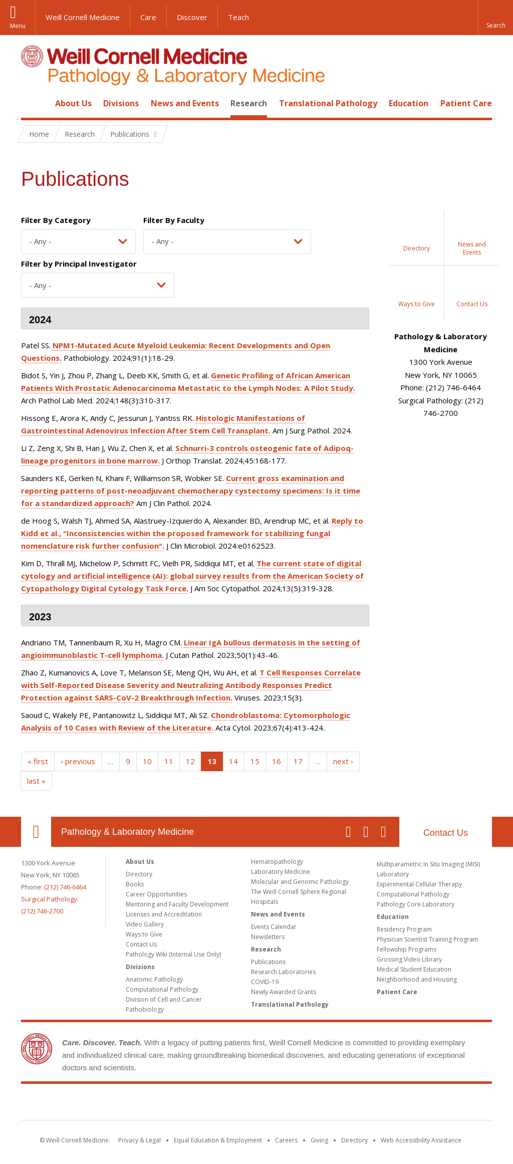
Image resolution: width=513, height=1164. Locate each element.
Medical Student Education (414, 969)
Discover (192, 17)
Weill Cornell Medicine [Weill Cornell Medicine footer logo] (256, 1104)
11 (168, 761)
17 (298, 761)
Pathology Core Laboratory (415, 904)
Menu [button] (18, 26)
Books (135, 884)
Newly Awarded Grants (283, 992)
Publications (268, 962)
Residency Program (404, 929)
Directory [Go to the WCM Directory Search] (354, 1140)
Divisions (121, 103)
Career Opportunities (156, 894)
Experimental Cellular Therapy (419, 884)
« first (38, 761)
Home (32, 103)
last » (36, 781)
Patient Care (466, 103)
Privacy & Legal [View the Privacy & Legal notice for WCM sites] (139, 1140)
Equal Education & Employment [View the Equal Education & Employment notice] (218, 1140)
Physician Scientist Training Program (427, 939)
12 (190, 761)
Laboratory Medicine (280, 871)
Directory (139, 874)
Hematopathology (277, 861)
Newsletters (268, 937)
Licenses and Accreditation (164, 914)
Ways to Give (144, 934)
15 (255, 761)
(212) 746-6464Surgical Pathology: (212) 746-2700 (53, 898)
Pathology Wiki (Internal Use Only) (173, 954)
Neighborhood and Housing (417, 979)
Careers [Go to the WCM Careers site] (286, 1140)
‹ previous (78, 761)
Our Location (36, 832)
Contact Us (445, 833)
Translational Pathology (328, 103)
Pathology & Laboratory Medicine (127, 832)
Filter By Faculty (173, 220)
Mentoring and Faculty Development (177, 904)
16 (276, 761)
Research (248, 103)
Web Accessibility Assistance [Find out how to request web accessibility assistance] (421, 1140)
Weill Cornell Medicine (83, 17)
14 (233, 761)
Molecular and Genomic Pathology (300, 881)
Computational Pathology (162, 989)
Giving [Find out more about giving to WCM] (319, 1140)
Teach (238, 17)
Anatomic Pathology (154, 979)
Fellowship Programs (406, 949)
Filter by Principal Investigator (79, 264)
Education (408, 103)
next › (343, 761)
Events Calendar (274, 926)
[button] (495, 17)
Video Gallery (145, 924)
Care (148, 17)
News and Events (185, 103)
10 (147, 761)
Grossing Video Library (409, 959)
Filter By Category (56, 220)
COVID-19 (265, 982)
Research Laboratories (283, 972)
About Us (73, 103)
